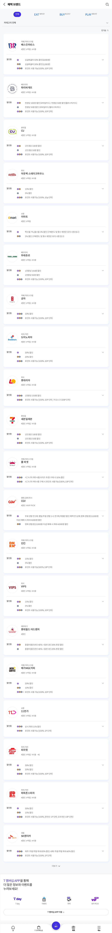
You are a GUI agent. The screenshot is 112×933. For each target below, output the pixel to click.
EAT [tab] (39, 14)
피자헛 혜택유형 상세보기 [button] (103, 765)
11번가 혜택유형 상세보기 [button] (103, 726)
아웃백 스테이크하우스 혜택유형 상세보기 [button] (103, 189)
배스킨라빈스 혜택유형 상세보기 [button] (103, 59)
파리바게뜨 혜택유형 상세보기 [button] (103, 102)
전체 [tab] (17, 14)
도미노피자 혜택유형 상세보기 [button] (103, 352)
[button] (5, 4)
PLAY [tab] (91, 14)
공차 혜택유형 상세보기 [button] (103, 313)
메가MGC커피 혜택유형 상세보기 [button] (103, 683)
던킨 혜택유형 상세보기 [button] (103, 558)
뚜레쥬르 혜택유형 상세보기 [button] (103, 270)
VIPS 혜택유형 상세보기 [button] (103, 601)
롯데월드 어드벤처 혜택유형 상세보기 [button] (103, 644)
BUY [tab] (65, 14)
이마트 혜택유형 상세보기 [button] (103, 231)
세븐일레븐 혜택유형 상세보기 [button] (103, 434)
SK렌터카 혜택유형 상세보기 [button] (103, 851)
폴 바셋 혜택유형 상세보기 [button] (103, 477)
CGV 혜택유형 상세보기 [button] (103, 516)
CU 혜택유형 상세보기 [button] (103, 145)
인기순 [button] (103, 30)
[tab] (13, 928)
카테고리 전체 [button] (10, 22)
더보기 (54, 866)
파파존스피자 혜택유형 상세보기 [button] (103, 808)
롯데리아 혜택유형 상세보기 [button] (103, 395)
